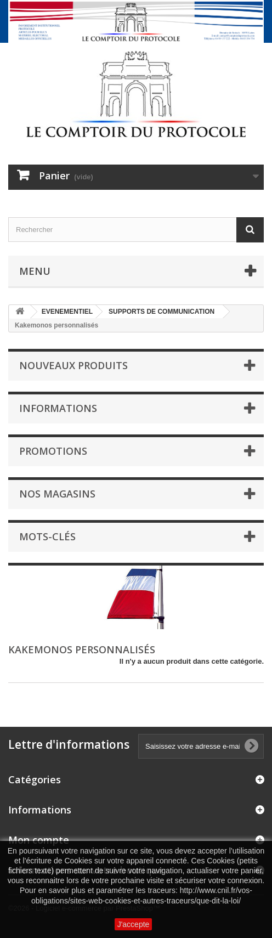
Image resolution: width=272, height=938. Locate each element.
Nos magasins (57, 493)
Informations (58, 408)
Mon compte (38, 839)
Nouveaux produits (73, 365)
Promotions (53, 450)
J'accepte (133, 924)
